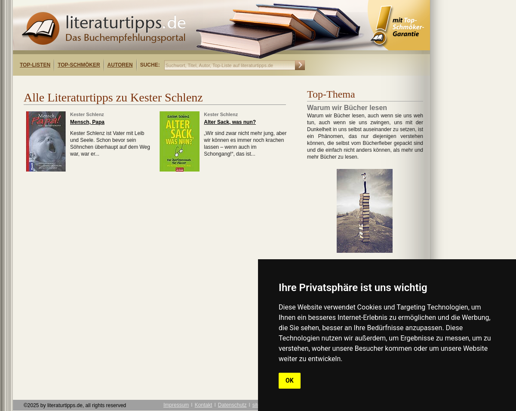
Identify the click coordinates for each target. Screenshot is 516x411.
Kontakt (203, 405)
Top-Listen (35, 65)
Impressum (176, 405)
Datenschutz (232, 405)
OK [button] (290, 380)
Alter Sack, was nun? (230, 122)
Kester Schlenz (87, 114)
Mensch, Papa (87, 122)
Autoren (120, 65)
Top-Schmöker (79, 65)
